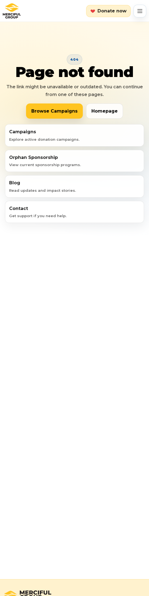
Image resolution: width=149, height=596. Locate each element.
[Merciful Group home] (12, 10)
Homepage (104, 111)
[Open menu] (139, 11)
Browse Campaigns (54, 111)
